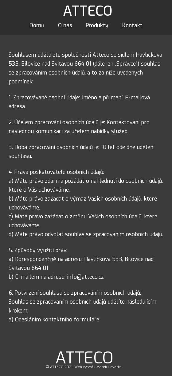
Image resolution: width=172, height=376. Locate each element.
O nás (65, 25)
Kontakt (132, 25)
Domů (36, 25)
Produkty (97, 25)
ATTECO (87, 11)
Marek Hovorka (109, 367)
